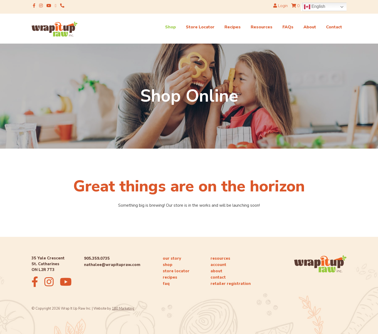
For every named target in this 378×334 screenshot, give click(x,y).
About (309, 27)
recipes (170, 277)
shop (167, 264)
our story (172, 258)
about (216, 271)
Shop (170, 27)
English (314, 7)
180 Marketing (123, 308)
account (218, 264)
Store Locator (200, 27)
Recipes (232, 27)
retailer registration (231, 283)
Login (280, 6)
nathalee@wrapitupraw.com (112, 264)
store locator (176, 271)
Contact (334, 27)
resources (220, 258)
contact (218, 277)
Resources (261, 27)
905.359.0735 (97, 258)
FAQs (287, 27)
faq (166, 283)
